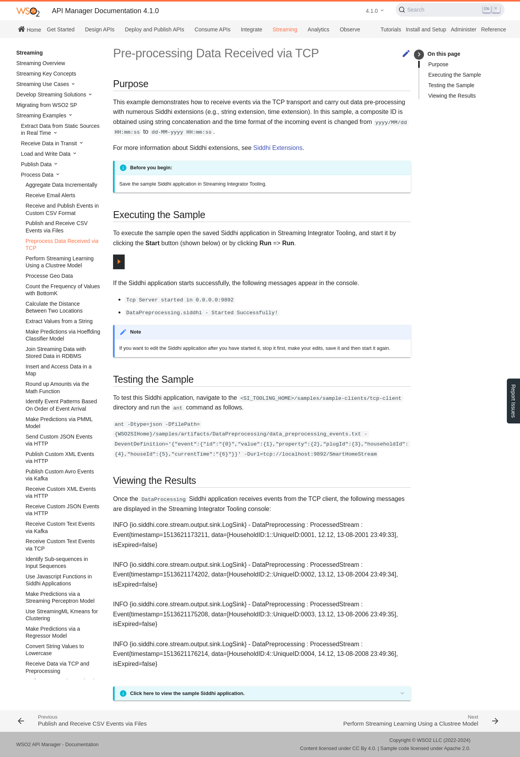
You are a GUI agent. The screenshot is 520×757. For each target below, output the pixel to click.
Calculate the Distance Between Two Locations (54, 307)
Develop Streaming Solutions (52, 94)
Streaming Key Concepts (46, 74)
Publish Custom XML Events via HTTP (60, 457)
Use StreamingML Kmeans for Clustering (62, 614)
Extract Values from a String (59, 321)
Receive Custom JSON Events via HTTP (63, 509)
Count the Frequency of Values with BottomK (63, 289)
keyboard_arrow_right (419, 54)
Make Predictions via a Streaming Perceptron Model (60, 597)
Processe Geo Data (49, 276)
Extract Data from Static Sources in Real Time (60, 129)
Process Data (38, 175)
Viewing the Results (452, 96)
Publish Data (37, 164)
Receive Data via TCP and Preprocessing (57, 667)
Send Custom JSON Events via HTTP (59, 440)
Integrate (251, 29)
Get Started (61, 29)
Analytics (319, 29)
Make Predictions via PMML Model (59, 422)
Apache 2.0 (456, 748)
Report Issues (513, 401)
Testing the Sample (451, 85)
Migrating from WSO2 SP (46, 105)
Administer (463, 29)
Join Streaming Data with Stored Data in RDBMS (56, 352)
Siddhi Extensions (277, 148)
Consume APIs (213, 29)
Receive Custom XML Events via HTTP (61, 492)
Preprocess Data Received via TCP (62, 244)
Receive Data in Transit (50, 143)
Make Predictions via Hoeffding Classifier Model (63, 335)
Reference (493, 29)
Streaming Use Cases (43, 84)
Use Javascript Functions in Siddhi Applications (59, 580)
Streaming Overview (40, 63)
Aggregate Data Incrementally (61, 185)
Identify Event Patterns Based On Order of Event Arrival (61, 404)
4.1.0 (372, 11)
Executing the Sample (454, 75)
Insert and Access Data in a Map (58, 370)
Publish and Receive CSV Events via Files (57, 226)
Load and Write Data (46, 154)
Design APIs (99, 29)
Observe (350, 29)
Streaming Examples (42, 115)
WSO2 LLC (429, 740)
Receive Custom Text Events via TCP (60, 544)
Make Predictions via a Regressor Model (53, 632)
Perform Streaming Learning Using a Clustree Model (60, 261)
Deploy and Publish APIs (154, 29)
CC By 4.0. (364, 748)
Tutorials (391, 29)
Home (29, 29)
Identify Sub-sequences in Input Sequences (57, 562)
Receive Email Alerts (50, 195)
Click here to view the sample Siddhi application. (187, 693)
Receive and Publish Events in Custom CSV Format (62, 209)
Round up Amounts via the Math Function (57, 387)
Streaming (285, 29)
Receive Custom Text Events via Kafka (60, 527)
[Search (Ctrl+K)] (450, 10)
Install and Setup (426, 29)
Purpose (438, 64)
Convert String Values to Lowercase (55, 649)
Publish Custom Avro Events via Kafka (60, 475)
